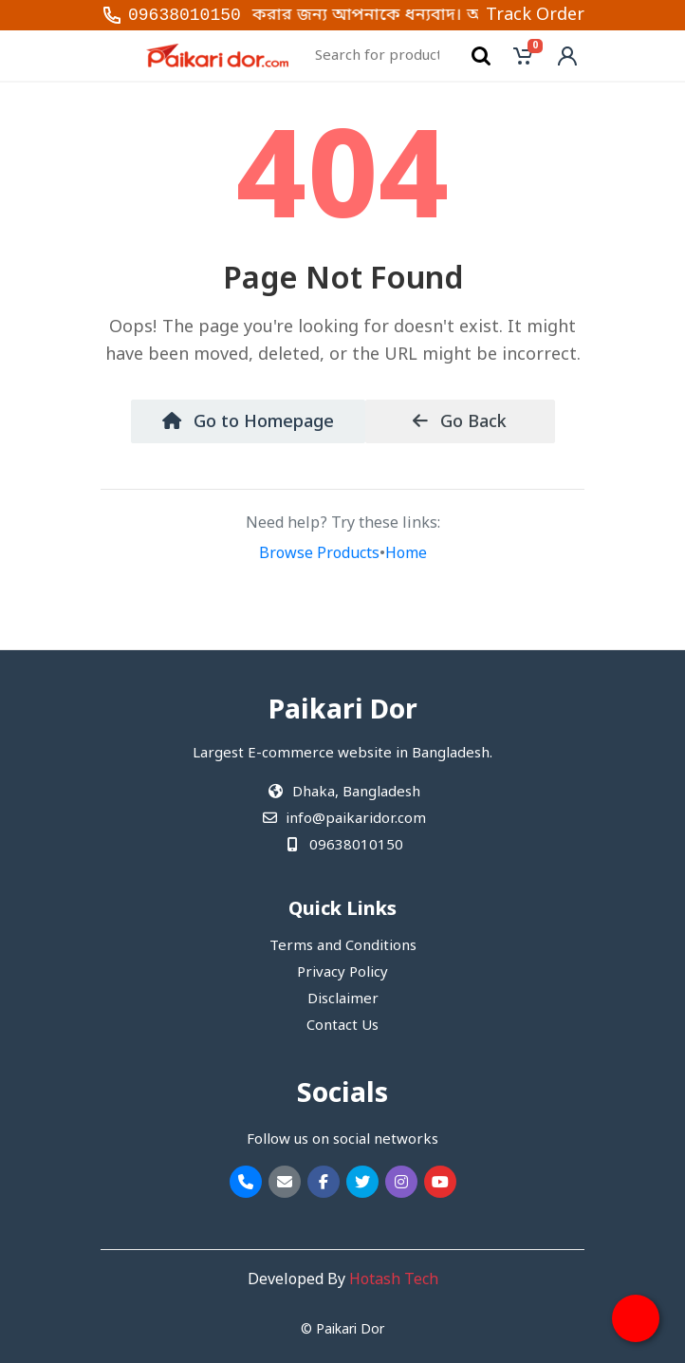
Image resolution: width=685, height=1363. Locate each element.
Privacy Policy (342, 972)
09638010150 (184, 15)
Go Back (460, 422)
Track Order (535, 15)
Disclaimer (343, 999)
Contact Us (342, 1026)
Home (406, 554)
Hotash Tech (393, 1280)
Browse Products (319, 554)
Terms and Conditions (343, 946)
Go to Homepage (248, 422)
